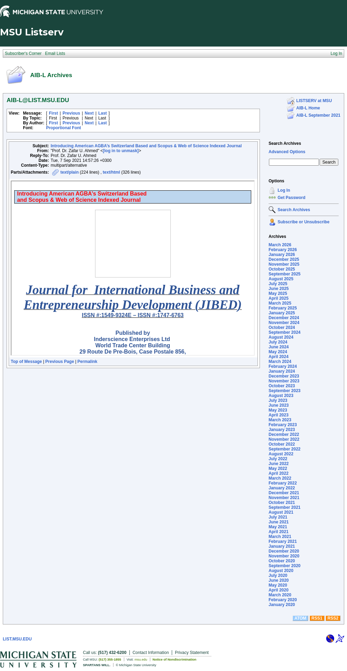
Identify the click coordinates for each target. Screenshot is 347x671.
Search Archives (285, 143)
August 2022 (281, 454)
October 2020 (282, 560)
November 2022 (284, 439)
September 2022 (285, 449)
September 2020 (285, 565)
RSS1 (317, 618)
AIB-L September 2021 (318, 115)
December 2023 (284, 376)
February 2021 (283, 541)
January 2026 (282, 254)
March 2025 (280, 303)
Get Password (291, 197)
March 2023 (280, 419)
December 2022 (284, 434)
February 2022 (283, 483)
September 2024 (285, 332)
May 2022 (278, 468)
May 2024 (278, 351)
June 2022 (279, 463)
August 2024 (281, 337)
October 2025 (282, 269)
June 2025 (279, 288)
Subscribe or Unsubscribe (303, 221)
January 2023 (282, 429)
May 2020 (278, 585)
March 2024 (280, 361)
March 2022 (280, 478)
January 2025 (282, 312)
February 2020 (283, 599)
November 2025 (284, 264)
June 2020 (279, 580)
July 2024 (278, 342)
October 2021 (282, 502)
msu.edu (141, 659)
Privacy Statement (192, 652)
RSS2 (333, 618)
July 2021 (278, 517)
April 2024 (278, 356)
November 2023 (284, 381)
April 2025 (278, 298)
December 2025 (284, 259)
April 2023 (278, 415)
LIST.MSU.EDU (17, 639)
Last (102, 113)
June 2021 (279, 522)
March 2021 (280, 536)
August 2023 (281, 395)
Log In (284, 190)
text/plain (69, 172)
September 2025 (285, 274)
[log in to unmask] (120, 150)
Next (89, 113)
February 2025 (283, 308)
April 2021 (278, 531)
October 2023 (282, 385)
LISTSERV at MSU (314, 100)
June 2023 (279, 405)
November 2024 (284, 322)
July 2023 (278, 400)
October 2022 (282, 444)
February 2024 (283, 366)
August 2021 (281, 512)
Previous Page (59, 361)
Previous (71, 113)
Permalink (87, 361)
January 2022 (282, 488)
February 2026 (283, 249)
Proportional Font (63, 127)
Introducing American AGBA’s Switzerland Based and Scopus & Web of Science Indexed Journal (146, 145)
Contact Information (151, 652)
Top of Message (26, 361)
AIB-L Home (308, 108)
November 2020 (284, 556)
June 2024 (279, 347)
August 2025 (281, 278)
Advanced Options (287, 151)
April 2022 (278, 473)
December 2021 (284, 492)
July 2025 (278, 283)
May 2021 (278, 526)
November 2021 (284, 497)
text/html (111, 172)
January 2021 (282, 546)
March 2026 (280, 244)
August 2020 (281, 570)
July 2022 (278, 458)
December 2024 (284, 317)
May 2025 (278, 293)
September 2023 (285, 390)
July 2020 (278, 575)
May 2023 (278, 410)
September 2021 (285, 507)
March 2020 (280, 595)
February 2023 (283, 424)
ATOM (300, 618)
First (53, 113)
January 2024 (282, 371)
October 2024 (282, 327)
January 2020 (282, 604)
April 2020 (278, 590)
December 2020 (284, 551)
